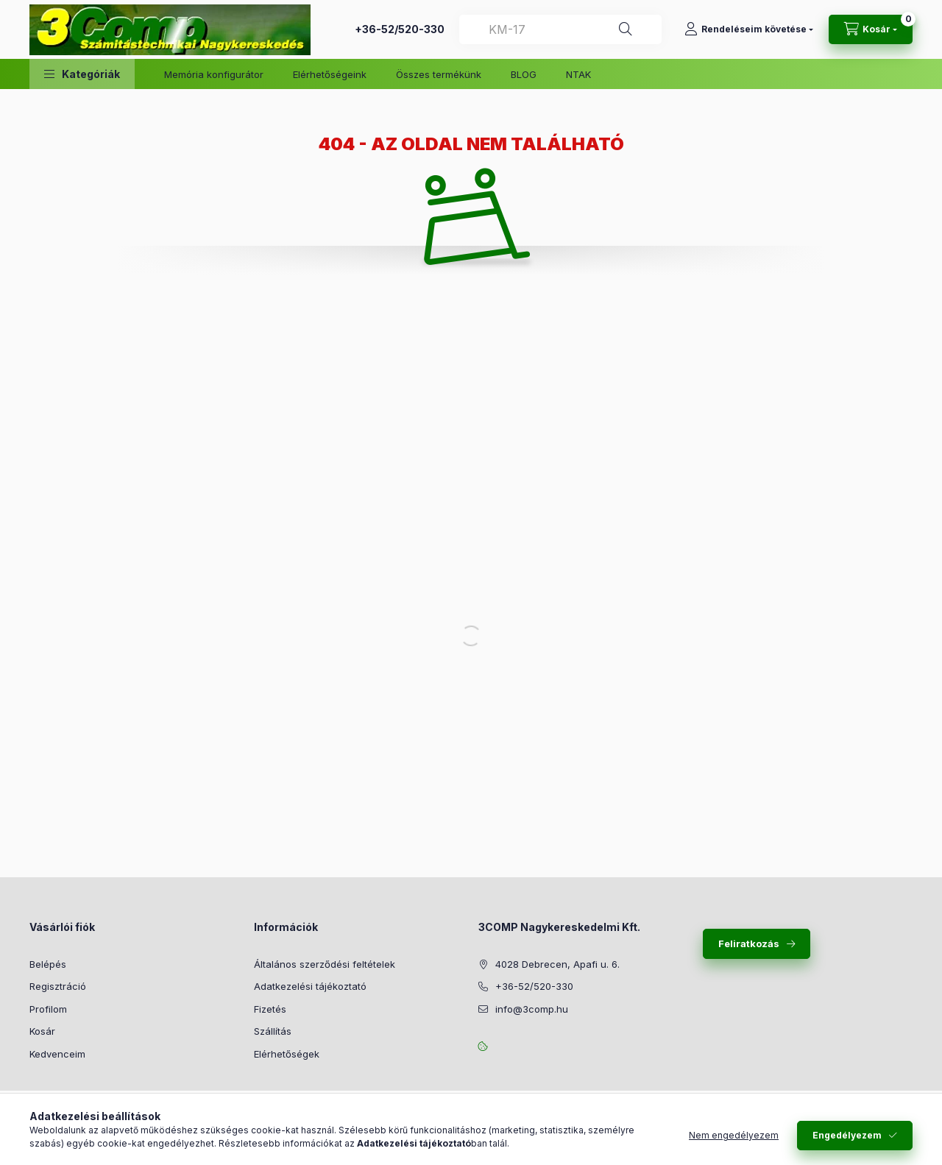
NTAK (578, 74)
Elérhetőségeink (329, 74)
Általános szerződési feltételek (324, 964)
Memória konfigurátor (213, 74)
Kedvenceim (57, 1054)
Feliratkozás (748, 943)
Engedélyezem (847, 1135)
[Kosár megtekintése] (871, 29)
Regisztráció (57, 986)
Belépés (47, 964)
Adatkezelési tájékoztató (310, 986)
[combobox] (560, 29)
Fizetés (270, 1009)
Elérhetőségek (286, 1054)
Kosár (42, 1031)
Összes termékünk (438, 74)
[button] (82, 74)
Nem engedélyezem (734, 1135)
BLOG (523, 74)
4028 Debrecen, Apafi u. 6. (557, 964)
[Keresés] (625, 29)
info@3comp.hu (531, 1009)
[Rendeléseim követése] (749, 29)
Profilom (48, 1009)
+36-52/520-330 (400, 29)
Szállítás (272, 1031)
